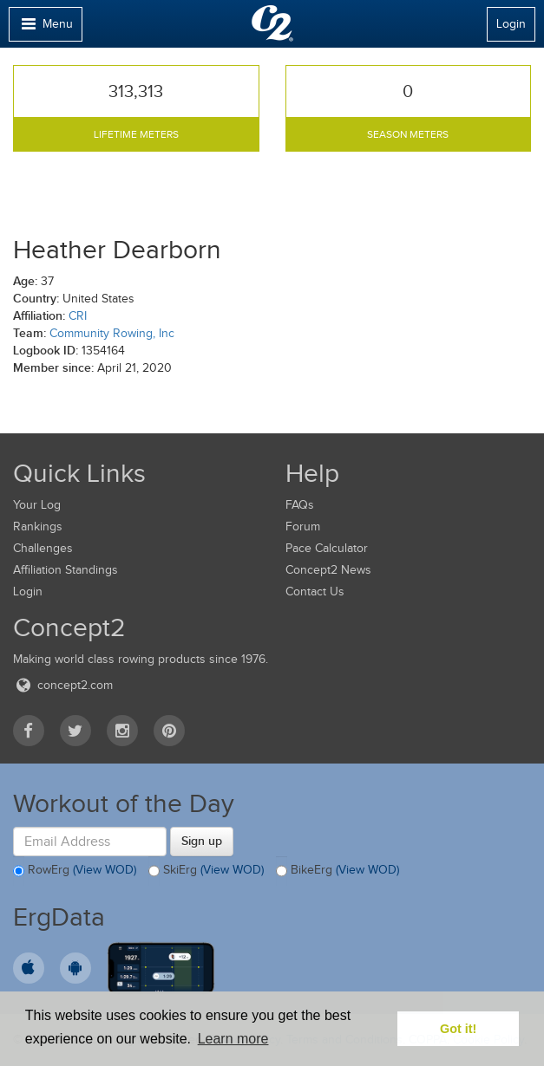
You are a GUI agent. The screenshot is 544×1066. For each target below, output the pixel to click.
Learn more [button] (233, 1038)
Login (511, 23)
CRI (78, 315)
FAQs (299, 504)
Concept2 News (328, 569)
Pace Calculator (326, 548)
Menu (45, 28)
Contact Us (314, 591)
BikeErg (337, 871)
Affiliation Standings (65, 569)
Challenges (43, 548)
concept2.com (63, 685)
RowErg (74, 871)
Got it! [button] (458, 1029)
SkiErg (206, 871)
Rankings (37, 526)
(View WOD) (104, 870)
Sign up (201, 841)
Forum (302, 526)
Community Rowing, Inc (111, 333)
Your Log (37, 504)
